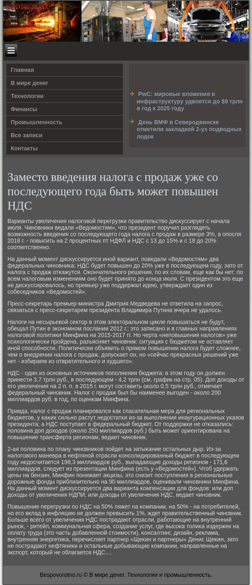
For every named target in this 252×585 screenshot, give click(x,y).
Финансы (24, 109)
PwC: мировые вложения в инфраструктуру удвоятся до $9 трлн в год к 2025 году (190, 101)
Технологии (27, 96)
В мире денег (29, 83)
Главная (22, 70)
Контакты (24, 148)
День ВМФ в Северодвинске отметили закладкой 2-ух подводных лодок (189, 129)
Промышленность (36, 122)
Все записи (27, 135)
